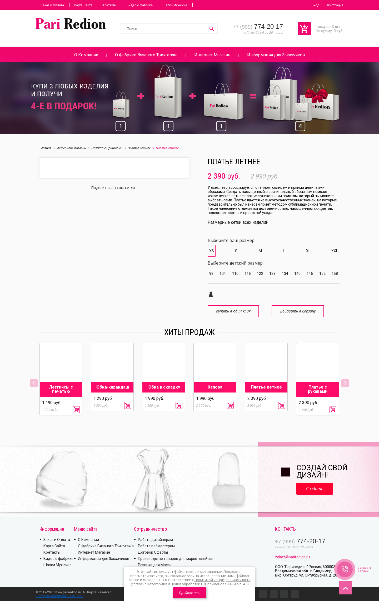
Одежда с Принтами (108, 148)
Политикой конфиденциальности (223, 579)
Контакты (109, 5)
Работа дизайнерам (155, 540)
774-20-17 (258, 26)
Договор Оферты (153, 552)
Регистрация (334, 5)
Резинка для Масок (155, 565)
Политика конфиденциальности (59, 596)
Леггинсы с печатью (61, 389)
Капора (215, 387)
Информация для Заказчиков (276, 54)
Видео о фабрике (140, 5)
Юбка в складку (163, 387)
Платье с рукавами (317, 389)
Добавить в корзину (298, 311)
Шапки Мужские (175, 5)
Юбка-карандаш (112, 387)
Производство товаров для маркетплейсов (175, 559)
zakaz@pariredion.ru (292, 557)
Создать (314, 488)
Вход (315, 5)
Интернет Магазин (212, 54)
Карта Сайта (83, 5)
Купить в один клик (233, 311)
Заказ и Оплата (52, 5)
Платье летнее (141, 148)
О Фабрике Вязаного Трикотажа (146, 54)
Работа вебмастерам (156, 546)
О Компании (86, 54)
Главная (47, 148)
